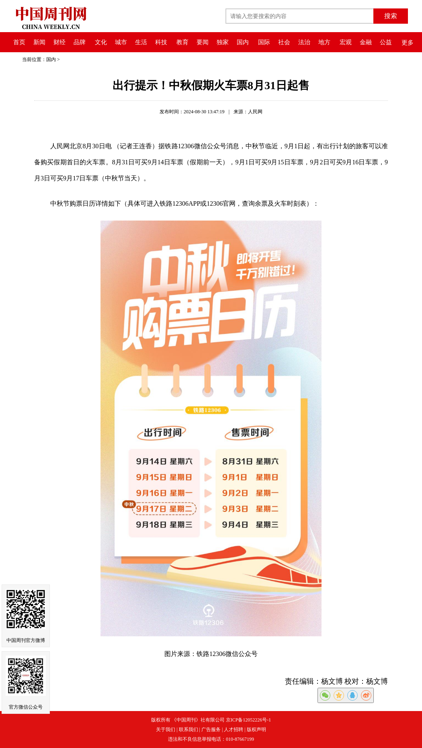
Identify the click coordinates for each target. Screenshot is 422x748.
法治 (304, 42)
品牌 (80, 42)
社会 (284, 42)
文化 (101, 42)
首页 (19, 42)
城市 (121, 42)
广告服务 (211, 729)
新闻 (39, 42)
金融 (366, 42)
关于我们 (165, 729)
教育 (182, 42)
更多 (408, 42)
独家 (223, 42)
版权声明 (256, 729)
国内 (243, 42)
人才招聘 (233, 729)
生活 (141, 42)
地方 (324, 42)
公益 (386, 42)
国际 (264, 42)
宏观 (346, 42)
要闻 (203, 42)
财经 (59, 42)
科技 (161, 42)
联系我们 (188, 729)
